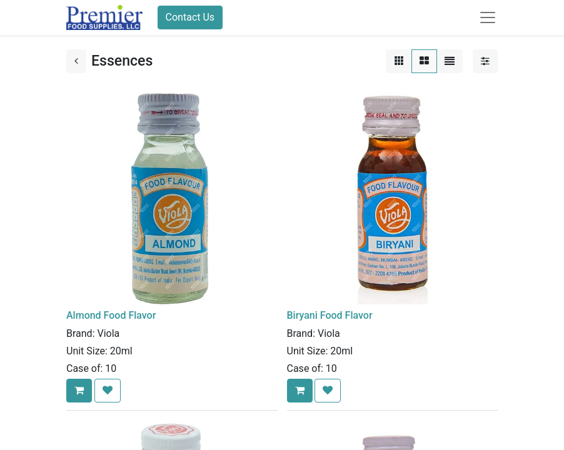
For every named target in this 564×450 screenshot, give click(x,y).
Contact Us (190, 17)
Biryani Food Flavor (330, 315)
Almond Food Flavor (111, 315)
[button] (79, 390)
